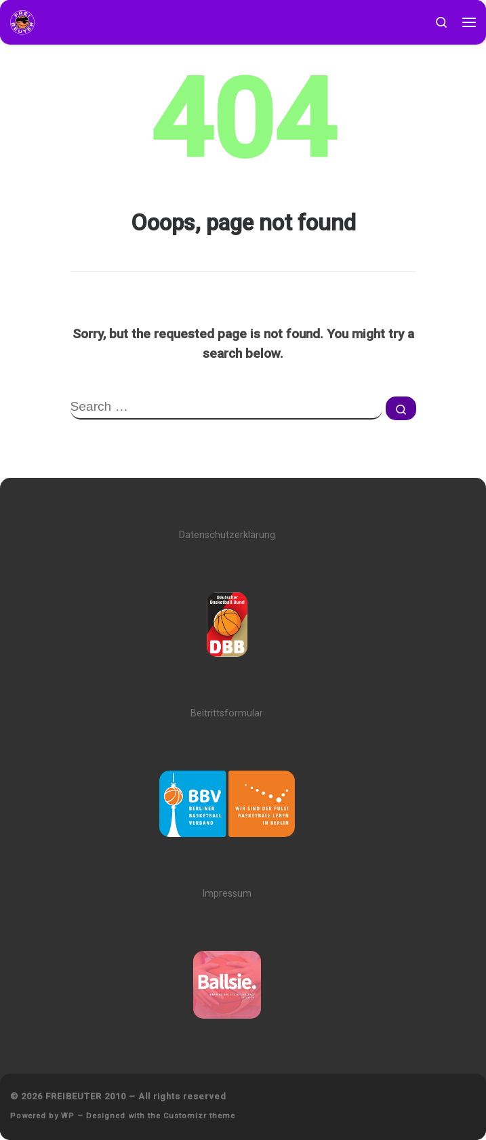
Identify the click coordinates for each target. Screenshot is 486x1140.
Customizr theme (199, 1116)
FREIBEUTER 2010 (85, 1096)
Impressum (226, 893)
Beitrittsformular (226, 713)
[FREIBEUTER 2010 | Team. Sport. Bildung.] (22, 21)
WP (68, 1116)
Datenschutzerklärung (227, 535)
